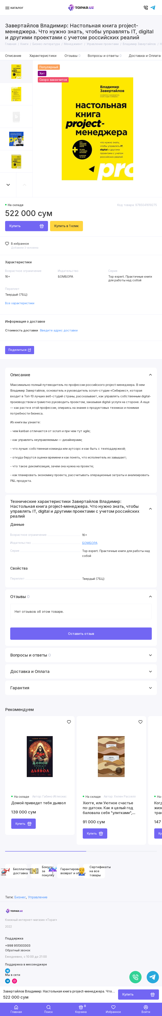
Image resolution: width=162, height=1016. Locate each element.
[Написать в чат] (153, 977)
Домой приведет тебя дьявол (38, 803)
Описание (13, 56)
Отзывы (72, 56)
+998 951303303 (17, 945)
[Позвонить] (135, 977)
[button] (8, 184)
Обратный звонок (17, 950)
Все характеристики (19, 303)
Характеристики (42, 56)
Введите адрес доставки (59, 330)
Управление (37, 897)
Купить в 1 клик (66, 226)
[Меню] (15, 7)
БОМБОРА (89, 543)
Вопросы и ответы (105, 56)
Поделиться (19, 349)
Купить (23, 824)
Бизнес (20, 897)
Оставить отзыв (81, 634)
